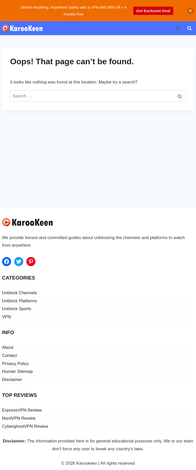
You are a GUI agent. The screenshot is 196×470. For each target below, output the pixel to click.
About (7, 347)
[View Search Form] (189, 28)
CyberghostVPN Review (25, 426)
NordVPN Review (18, 418)
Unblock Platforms (19, 300)
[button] (190, 11)
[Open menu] (177, 28)
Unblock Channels (19, 292)
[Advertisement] (98, 153)
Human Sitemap (17, 371)
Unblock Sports (16, 308)
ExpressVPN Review (22, 410)
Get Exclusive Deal (153, 11)
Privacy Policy (15, 363)
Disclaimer (12, 379)
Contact (9, 355)
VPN (6, 316)
